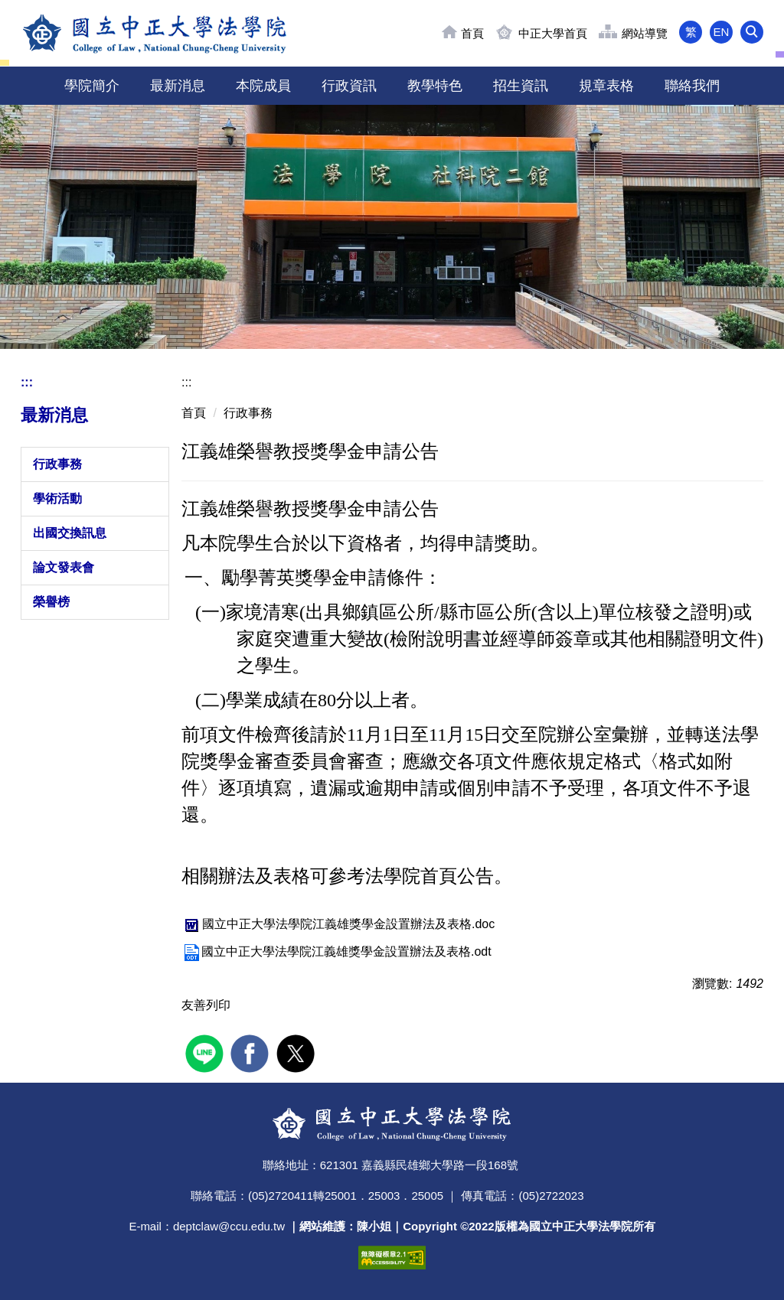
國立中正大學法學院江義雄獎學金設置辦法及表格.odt (336, 951)
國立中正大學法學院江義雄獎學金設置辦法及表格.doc (338, 923)
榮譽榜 (51, 601)
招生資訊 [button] (520, 85)
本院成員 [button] (263, 85)
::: (27, 382)
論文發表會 (63, 567)
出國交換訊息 (69, 532)
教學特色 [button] (434, 85)
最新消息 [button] (177, 85)
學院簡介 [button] (91, 85)
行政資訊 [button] (349, 85)
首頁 (472, 33)
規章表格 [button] (606, 85)
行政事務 (57, 464)
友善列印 (205, 1005)
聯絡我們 (692, 85)
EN (722, 31)
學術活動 (57, 498)
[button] (751, 32)
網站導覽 (645, 33)
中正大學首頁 (552, 33)
